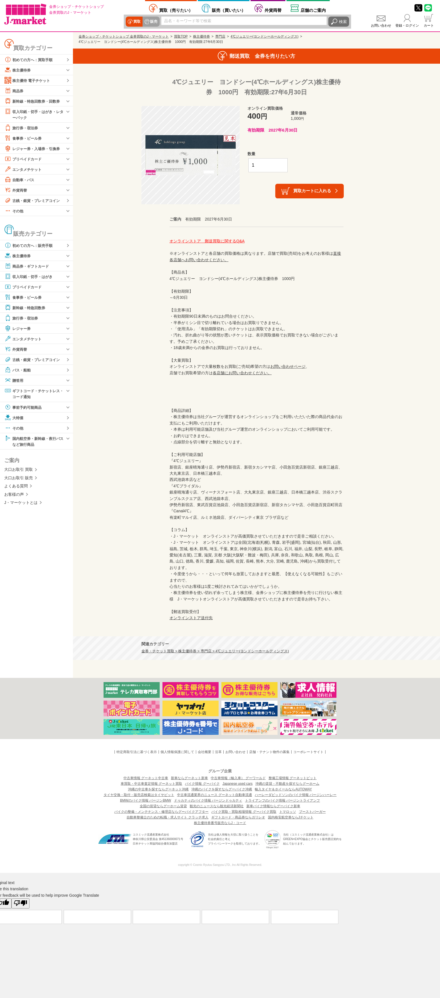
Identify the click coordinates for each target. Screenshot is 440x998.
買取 (137, 21)
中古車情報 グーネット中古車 (145, 778)
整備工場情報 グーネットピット (293, 778)
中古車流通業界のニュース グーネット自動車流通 (214, 795)
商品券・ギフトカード (28, 266)
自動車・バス (20, 179)
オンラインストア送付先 (191, 618)
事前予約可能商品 (24, 407)
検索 (343, 21)
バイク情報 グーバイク (202, 784)
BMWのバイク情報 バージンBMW (145, 800)
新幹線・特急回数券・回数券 (33, 101)
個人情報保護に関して (177, 752)
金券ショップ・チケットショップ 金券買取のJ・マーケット (124, 36)
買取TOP (180, 36)
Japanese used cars (238, 784)
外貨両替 (273, 10)
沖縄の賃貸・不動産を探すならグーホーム (287, 784)
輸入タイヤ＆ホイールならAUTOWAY (283, 789)
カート (429, 25)
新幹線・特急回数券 (26, 307)
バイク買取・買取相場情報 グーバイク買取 (243, 812)
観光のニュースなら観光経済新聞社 (217, 806)
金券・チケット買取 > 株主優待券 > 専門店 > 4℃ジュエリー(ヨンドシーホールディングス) (215, 651)
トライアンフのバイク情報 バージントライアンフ (282, 800)
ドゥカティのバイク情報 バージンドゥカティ (208, 800)
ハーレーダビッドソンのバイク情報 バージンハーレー (295, 795)
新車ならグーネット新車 (189, 778)
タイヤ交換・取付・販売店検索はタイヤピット (139, 795)
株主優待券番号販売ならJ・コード (220, 823)
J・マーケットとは (21, 503)
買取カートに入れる (312, 190)
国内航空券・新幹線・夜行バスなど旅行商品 (33, 441)
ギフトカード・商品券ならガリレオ (238, 817)
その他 (14, 211)
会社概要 (204, 752)
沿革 (218, 752)
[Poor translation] (20, 903)
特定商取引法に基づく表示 (136, 752)
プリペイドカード (24, 159)
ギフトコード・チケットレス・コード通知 (31, 393)
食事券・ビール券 (24, 138)
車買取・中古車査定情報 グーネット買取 (151, 784)
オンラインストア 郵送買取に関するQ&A (207, 241)
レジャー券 (18, 328)
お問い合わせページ (288, 366)
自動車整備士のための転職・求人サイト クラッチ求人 (167, 817)
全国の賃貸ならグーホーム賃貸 (163, 806)
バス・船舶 (18, 370)
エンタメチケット (24, 169)
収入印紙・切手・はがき (30, 276)
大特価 (14, 418)
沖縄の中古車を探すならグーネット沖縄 (158, 789)
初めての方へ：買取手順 (30, 59)
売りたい (176, 10)
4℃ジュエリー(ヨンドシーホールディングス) (265, 36)
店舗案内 (313, 10)
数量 (251, 154)
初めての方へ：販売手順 (30, 245)
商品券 (14, 90)
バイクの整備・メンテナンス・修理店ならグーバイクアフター (161, 812)
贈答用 (14, 380)
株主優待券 (18, 69)
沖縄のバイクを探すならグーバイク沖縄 (221, 789)
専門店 (220, 36)
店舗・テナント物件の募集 (269, 752)
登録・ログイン (407, 25)
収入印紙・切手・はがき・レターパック (33, 114)
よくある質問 (16, 487)
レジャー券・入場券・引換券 (33, 148)
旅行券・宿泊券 (22, 128)
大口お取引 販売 (18, 478)
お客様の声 (14, 495)
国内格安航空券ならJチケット (290, 817)
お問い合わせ (381, 25)
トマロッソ (287, 812)
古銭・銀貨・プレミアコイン (33, 200)
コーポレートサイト (308, 752)
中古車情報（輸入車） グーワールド (238, 778)
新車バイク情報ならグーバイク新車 (273, 806)
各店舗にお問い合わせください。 (242, 373)
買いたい (229, 10)
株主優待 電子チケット (28, 80)
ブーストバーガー (312, 812)
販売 (154, 21)
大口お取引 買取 (18, 470)
